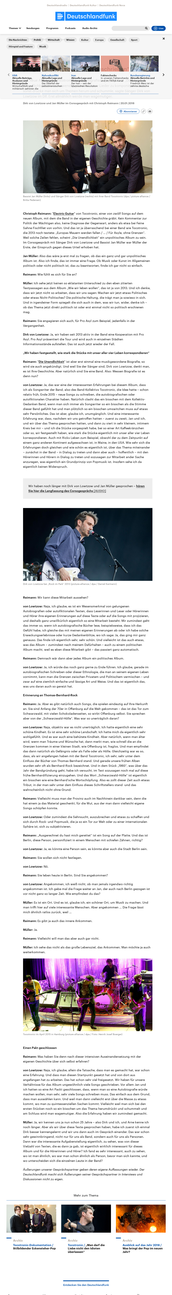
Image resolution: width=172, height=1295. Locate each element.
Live (158, 28)
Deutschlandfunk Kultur (83, 5)
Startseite (11, 39)
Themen (13, 28)
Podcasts (70, 28)
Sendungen (32, 28)
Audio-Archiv (89, 28)
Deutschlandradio (57, 5)
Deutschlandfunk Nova (112, 5)
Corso (23, 39)
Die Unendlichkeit (51, 361)
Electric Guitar (63, 213)
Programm (52, 28)
